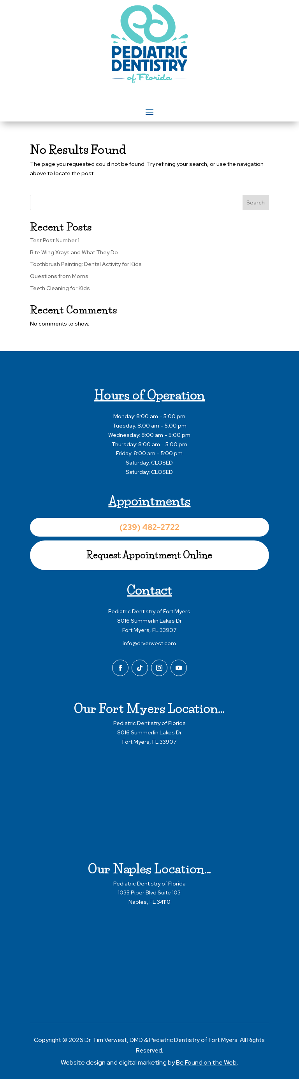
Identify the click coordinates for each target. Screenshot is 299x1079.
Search (255, 202)
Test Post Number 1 (54, 240)
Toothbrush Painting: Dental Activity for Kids (86, 264)
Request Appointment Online (149, 555)
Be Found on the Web (206, 1062)
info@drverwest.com (149, 643)
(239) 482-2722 (149, 527)
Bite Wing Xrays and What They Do (74, 252)
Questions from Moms (59, 276)
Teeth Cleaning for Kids (60, 288)
